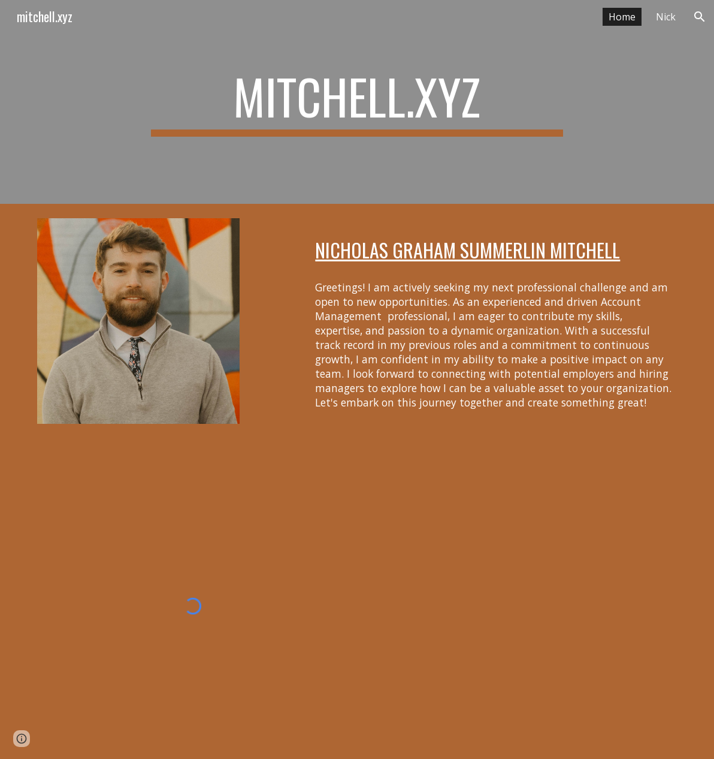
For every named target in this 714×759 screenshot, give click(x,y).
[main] (356, 101)
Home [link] (622, 16)
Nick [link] (666, 16)
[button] (699, 16)
